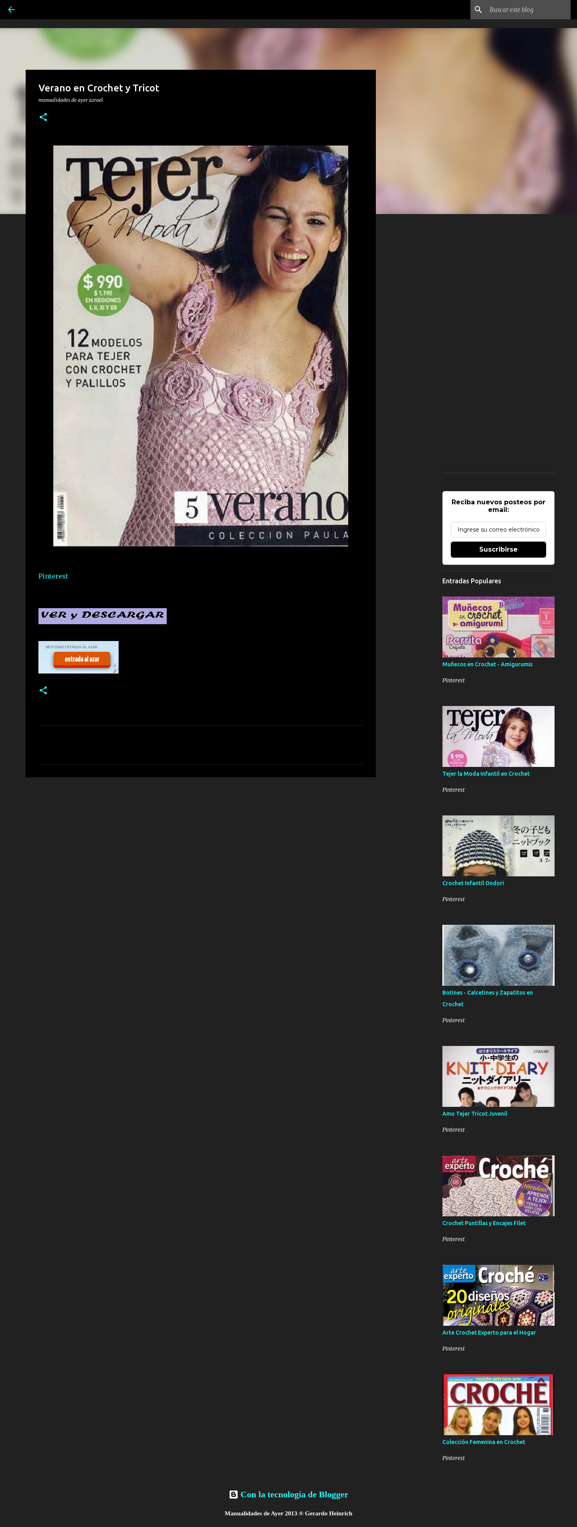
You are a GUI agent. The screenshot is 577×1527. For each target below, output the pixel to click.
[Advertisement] (200, 845)
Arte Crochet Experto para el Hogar (489, 1332)
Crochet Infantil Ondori (473, 883)
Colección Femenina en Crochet (483, 1442)
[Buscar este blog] (528, 9)
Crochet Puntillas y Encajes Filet (484, 1223)
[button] (43, 117)
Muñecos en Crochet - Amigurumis (487, 664)
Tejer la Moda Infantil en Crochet (486, 774)
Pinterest (53, 576)
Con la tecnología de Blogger (288, 1494)
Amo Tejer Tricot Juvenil (474, 1113)
